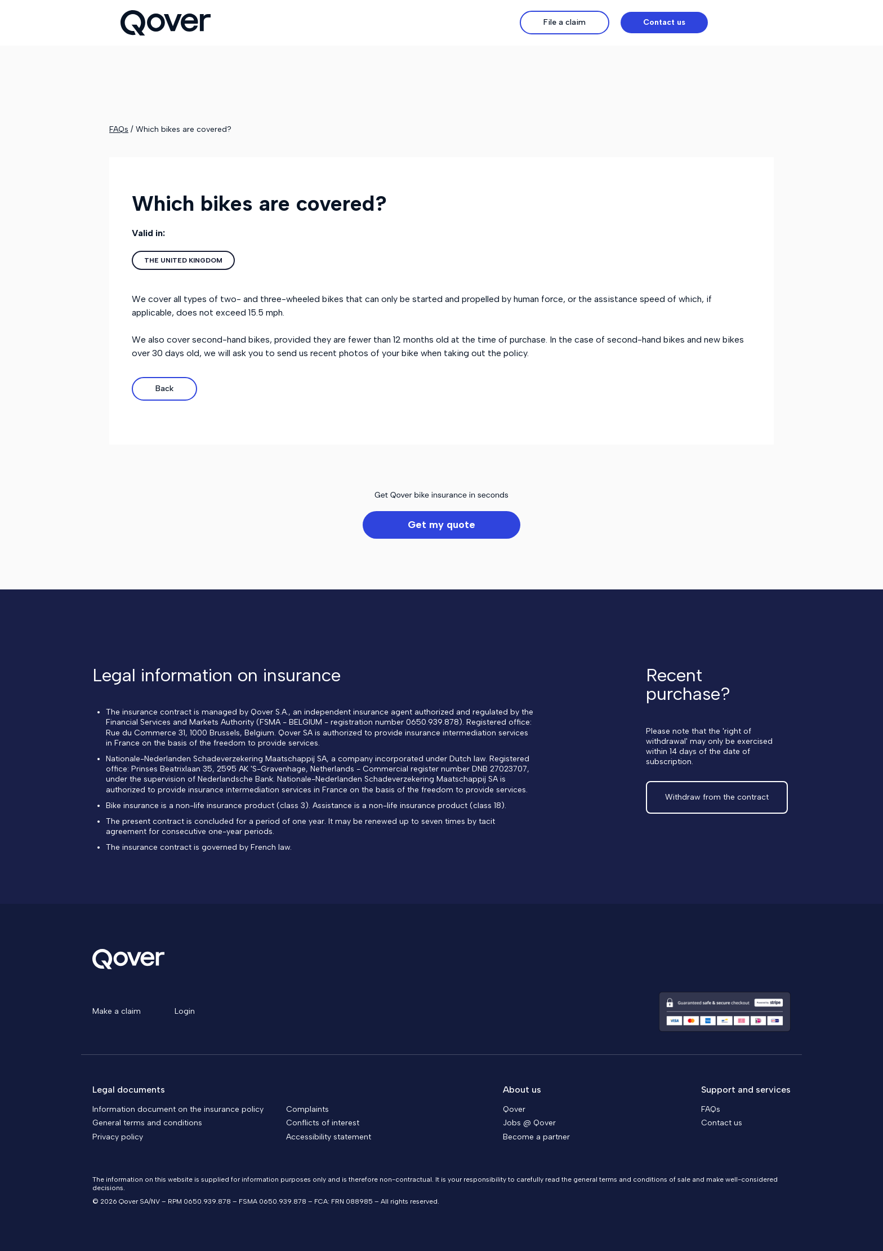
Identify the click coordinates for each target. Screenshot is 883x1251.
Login (185, 1011)
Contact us (721, 1123)
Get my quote (441, 524)
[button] (740, 22)
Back (164, 388)
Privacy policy (117, 1137)
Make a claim (116, 1011)
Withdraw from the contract (717, 797)
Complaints (307, 1109)
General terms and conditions (147, 1123)
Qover (514, 1109)
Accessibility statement (328, 1137)
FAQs (118, 129)
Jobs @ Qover (529, 1123)
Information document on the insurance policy (178, 1109)
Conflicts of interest (322, 1123)
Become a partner (536, 1137)
